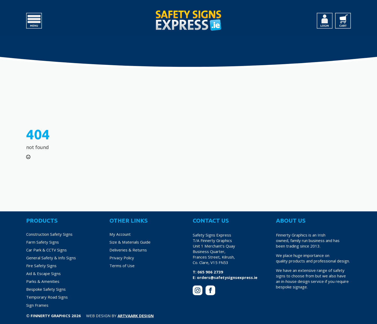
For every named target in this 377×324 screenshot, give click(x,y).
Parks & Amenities (42, 281)
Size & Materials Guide (130, 242)
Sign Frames (37, 305)
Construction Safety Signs (49, 234)
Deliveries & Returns (128, 249)
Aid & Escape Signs (43, 273)
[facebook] (210, 290)
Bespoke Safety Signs (46, 289)
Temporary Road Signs (47, 297)
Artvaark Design (136, 315)
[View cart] (343, 21)
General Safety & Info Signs (51, 257)
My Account (120, 234)
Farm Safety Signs (42, 242)
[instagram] (197, 290)
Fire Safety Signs (41, 265)
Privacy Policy (121, 257)
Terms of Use (122, 265)
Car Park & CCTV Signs (46, 249)
